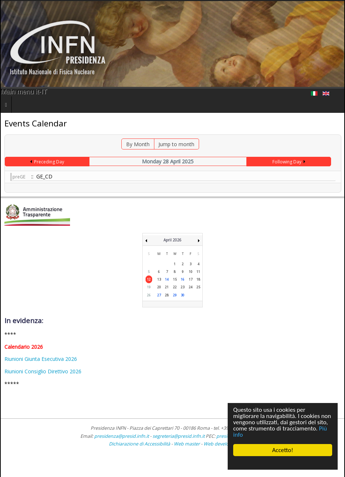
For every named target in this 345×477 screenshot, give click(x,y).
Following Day (286, 162)
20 (159, 287)
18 (198, 279)
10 (190, 271)
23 (182, 287)
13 (159, 279)
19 (149, 287)
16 (182, 279)
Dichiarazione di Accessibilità (140, 444)
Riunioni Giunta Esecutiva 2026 (40, 358)
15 (175, 279)
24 (190, 287)
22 (175, 287)
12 (149, 279)
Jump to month (176, 144)
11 (198, 271)
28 (167, 295)
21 (167, 287)
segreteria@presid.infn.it (179, 436)
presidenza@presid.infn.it (121, 436)
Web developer (219, 444)
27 (159, 295)
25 (198, 287)
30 (182, 295)
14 (167, 279)
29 (175, 295)
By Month (138, 144)
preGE (18, 177)
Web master (187, 444)
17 (190, 279)
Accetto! (282, 450)
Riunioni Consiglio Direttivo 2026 (42, 371)
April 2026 (172, 240)
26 (149, 295)
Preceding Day (49, 162)
